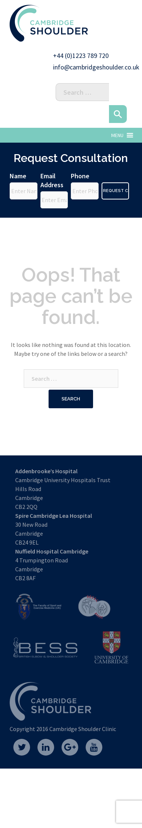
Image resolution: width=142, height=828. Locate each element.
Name (18, 176)
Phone (80, 176)
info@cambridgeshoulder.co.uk (96, 67)
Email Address (51, 180)
